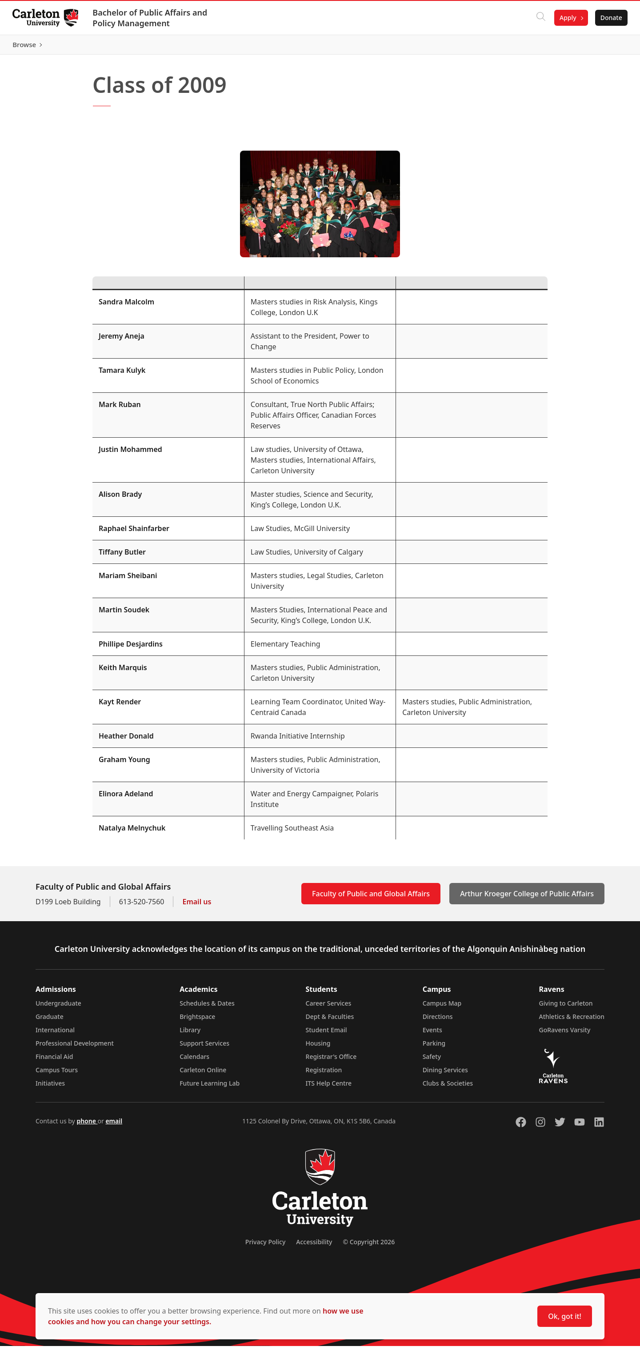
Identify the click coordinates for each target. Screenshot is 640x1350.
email (113, 1125)
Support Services (204, 1047)
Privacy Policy (265, 1246)
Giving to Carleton (566, 1007)
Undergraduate (58, 1007)
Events (432, 1034)
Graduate (50, 1020)
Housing (318, 1047)
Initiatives (50, 1087)
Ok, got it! (564, 1316)
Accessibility (314, 1246)
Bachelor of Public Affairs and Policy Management (151, 17)
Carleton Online (203, 1074)
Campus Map (442, 1007)
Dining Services (445, 1074)
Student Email (326, 1034)
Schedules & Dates (207, 1007)
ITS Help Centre (329, 1087)
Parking (434, 1047)
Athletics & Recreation (571, 1020)
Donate (609, 17)
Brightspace (197, 1020)
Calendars (194, 1060)
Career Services (329, 1007)
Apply (566, 17)
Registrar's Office (331, 1060)
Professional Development (75, 1047)
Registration (324, 1074)
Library (190, 1034)
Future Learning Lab (210, 1087)
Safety (432, 1060)
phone (86, 1125)
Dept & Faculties (330, 1020)
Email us (196, 906)
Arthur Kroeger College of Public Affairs (527, 898)
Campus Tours (57, 1074)
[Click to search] (539, 18)
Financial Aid (54, 1060)
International (55, 1034)
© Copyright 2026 (369, 1246)
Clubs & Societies (448, 1087)
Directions (438, 1020)
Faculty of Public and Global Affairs (371, 898)
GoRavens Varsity (565, 1034)
